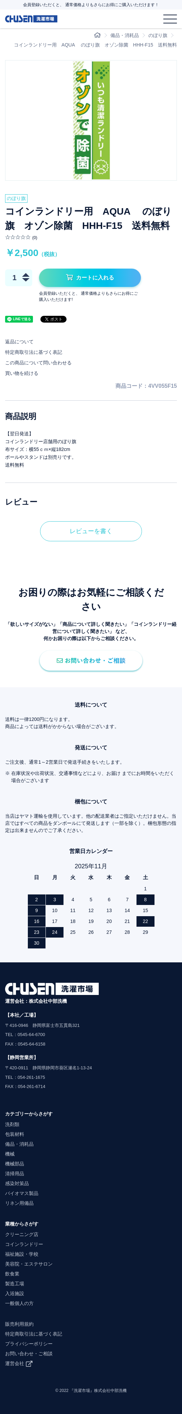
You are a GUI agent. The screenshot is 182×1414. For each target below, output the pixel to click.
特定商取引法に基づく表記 (33, 352)
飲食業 (12, 1273)
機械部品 (14, 1163)
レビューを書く (91, 531)
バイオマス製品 (21, 1193)
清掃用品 (14, 1173)
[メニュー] (170, 19)
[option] (91, 120)
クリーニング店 (21, 1234)
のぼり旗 (157, 35)
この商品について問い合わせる (38, 362)
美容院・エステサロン (29, 1264)
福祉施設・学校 (21, 1254)
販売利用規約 (19, 1324)
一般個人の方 (19, 1303)
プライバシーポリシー (29, 1343)
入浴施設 (14, 1293)
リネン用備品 (19, 1203)
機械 (10, 1154)
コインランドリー (24, 1244)
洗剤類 (12, 1124)
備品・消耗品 (124, 35)
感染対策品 (17, 1183)
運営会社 (14, 1363)
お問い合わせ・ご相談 (29, 1353)
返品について (19, 341)
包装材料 (14, 1134)
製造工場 (14, 1283)
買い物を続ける (21, 373)
